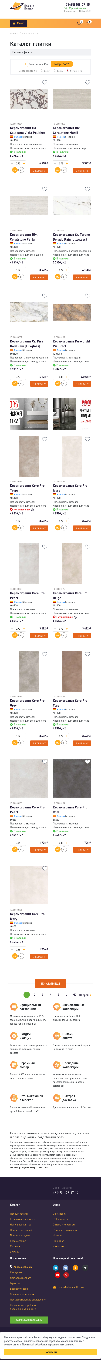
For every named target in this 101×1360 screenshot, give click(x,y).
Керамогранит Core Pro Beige (70, 595)
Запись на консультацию (29, 1320)
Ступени (14, 1251)
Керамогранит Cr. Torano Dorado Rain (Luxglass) (71, 236)
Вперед (84, 995)
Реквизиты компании (65, 1230)
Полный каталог (19, 1213)
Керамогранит (18, 1240)
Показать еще (50, 983)
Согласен (50, 1352)
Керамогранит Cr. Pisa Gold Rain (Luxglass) (26, 343)
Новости (57, 1235)
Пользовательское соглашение (28, 1299)
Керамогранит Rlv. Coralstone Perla (24, 236)
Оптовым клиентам (64, 1224)
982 (74, 994)
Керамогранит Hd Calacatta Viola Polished (28, 130)
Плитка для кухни (20, 1235)
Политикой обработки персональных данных (47, 1344)
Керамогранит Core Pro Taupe (27, 487)
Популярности (76, 71)
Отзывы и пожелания (22, 1294)
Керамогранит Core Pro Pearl (27, 595)
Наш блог (58, 1240)
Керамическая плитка (22, 1219)
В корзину (39, 170)
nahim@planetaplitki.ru (71, 1287)
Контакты (58, 1246)
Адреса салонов (22, 1267)
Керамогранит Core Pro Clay (70, 702)
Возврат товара (19, 1288)
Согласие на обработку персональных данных (23, 1306)
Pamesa (18, 136)
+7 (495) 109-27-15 (77, 4)
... (66, 994)
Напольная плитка (20, 1224)
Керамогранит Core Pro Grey (27, 702)
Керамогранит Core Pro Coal (70, 809)
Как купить (16, 1272)
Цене (47, 71)
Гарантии (15, 1283)
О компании (59, 1213)
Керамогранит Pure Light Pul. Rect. (71, 343)
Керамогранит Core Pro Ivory (70, 487)
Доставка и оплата (20, 1277)
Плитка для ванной (21, 1230)
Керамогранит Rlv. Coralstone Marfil (67, 130)
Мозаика (15, 1246)
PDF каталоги (60, 1219)
